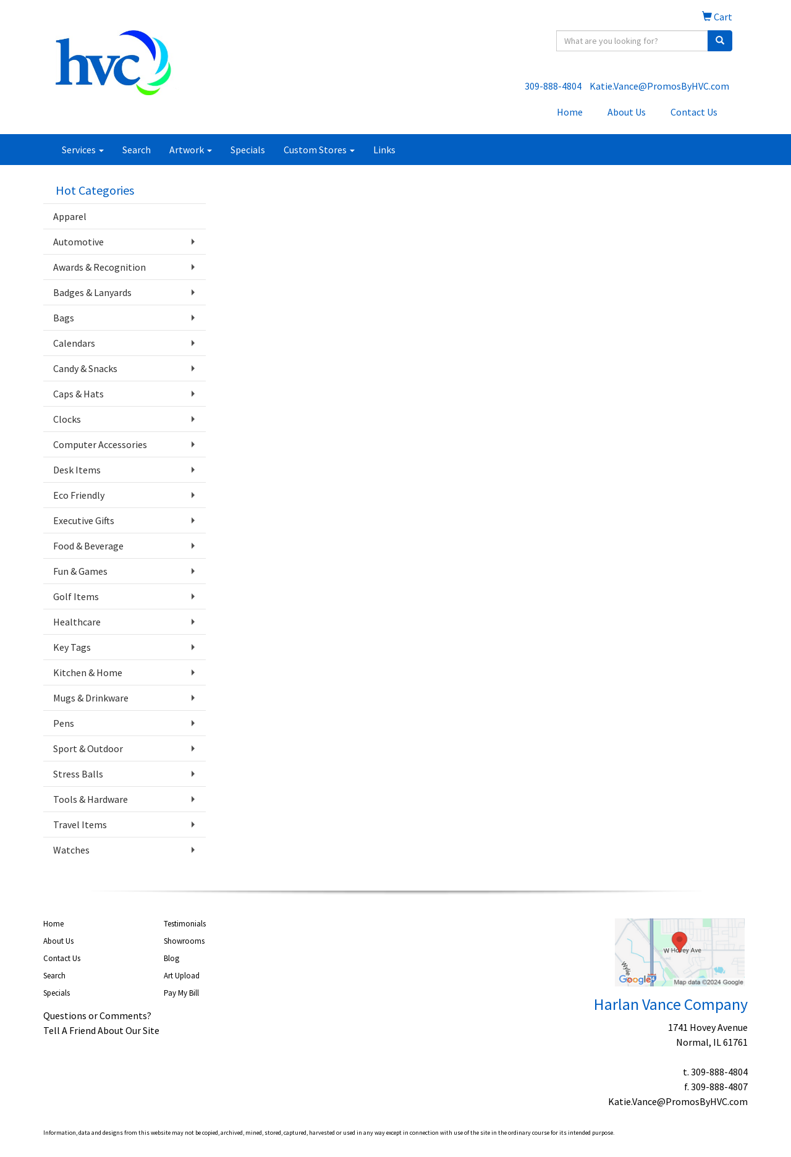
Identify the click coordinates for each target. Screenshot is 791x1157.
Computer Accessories (100, 444)
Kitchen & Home (87, 672)
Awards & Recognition (99, 267)
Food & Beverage (88, 546)
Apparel (70, 216)
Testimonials (185, 923)
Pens (63, 723)
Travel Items (80, 824)
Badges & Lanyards (92, 292)
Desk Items (77, 470)
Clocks (67, 419)
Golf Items (76, 596)
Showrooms (184, 941)
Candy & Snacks (85, 368)
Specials (248, 149)
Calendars (74, 343)
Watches (71, 850)
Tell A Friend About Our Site (101, 1030)
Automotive (78, 241)
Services (83, 149)
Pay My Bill (181, 993)
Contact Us (693, 112)
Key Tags (72, 647)
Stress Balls (78, 774)
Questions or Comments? (97, 1015)
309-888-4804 (553, 86)
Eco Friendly (78, 495)
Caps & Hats (78, 394)
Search (136, 149)
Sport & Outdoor (88, 748)
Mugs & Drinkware (91, 698)
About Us (626, 112)
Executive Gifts (83, 520)
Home (570, 112)
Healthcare (77, 622)
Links (384, 149)
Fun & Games (80, 571)
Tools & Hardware (90, 799)
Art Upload (182, 975)
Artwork (190, 149)
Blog (171, 958)
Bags (63, 318)
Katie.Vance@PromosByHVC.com (659, 86)
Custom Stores (319, 149)
